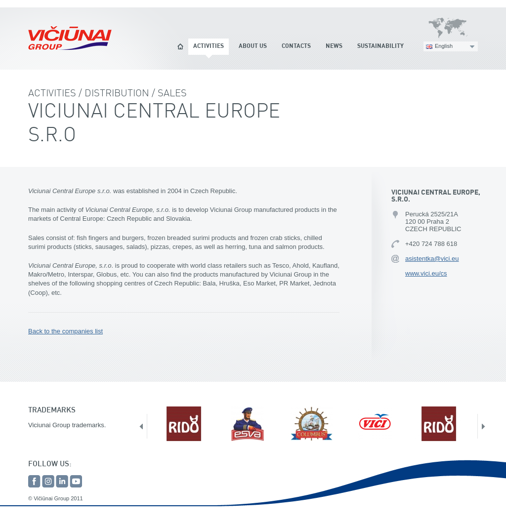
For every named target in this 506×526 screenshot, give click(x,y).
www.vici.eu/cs (426, 273)
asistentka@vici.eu (432, 258)
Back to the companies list (65, 331)
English (444, 46)
